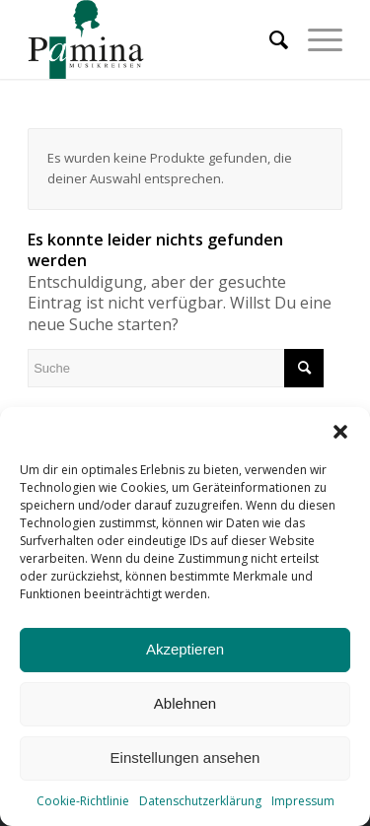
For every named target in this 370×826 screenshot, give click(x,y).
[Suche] (269, 39)
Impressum (302, 800)
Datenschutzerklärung (200, 800)
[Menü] (315, 39)
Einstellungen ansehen (185, 757)
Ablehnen (185, 703)
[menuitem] (269, 39)
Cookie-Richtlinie (83, 800)
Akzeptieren (185, 649)
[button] (340, 432)
